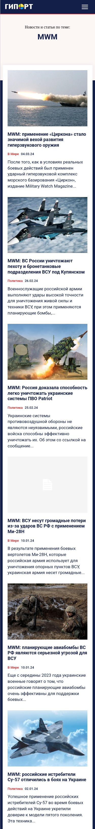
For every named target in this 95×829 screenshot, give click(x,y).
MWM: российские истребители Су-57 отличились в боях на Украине (47, 777)
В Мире (13, 154)
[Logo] (19, 6)
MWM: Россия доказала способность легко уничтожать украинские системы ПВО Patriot (47, 393)
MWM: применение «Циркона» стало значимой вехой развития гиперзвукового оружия (47, 139)
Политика (15, 281)
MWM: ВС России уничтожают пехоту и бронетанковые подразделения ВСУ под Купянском (46, 266)
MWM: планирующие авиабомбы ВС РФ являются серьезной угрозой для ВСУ (47, 653)
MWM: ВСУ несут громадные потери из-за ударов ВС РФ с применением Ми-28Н (47, 526)
